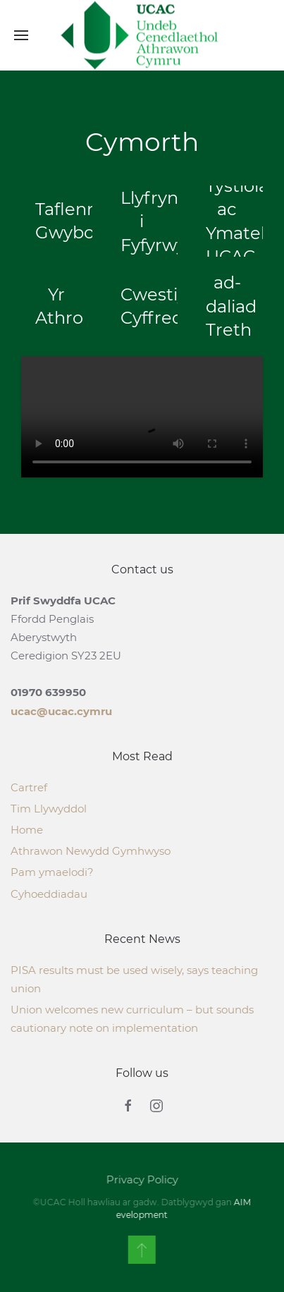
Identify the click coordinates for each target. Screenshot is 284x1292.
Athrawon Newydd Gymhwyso (91, 851)
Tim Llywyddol (49, 808)
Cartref (29, 787)
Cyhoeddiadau (49, 894)
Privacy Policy (141, 1179)
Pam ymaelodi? (52, 872)
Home (27, 829)
